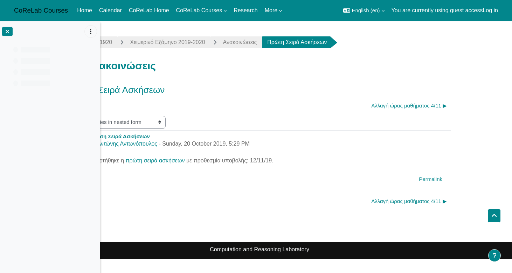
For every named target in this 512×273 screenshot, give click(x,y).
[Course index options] (90, 31)
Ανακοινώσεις (286, 42)
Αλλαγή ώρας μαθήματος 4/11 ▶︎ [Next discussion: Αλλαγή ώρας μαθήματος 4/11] (455, 105)
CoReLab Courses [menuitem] (199, 10)
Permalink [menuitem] (477, 179)
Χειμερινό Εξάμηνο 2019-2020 (214, 42)
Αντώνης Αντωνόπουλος (174, 144)
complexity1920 (139, 42)
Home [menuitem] (84, 10)
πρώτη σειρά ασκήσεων (201, 160)
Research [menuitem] (245, 10)
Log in (490, 10)
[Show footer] (494, 255)
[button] (363, 10)
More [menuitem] (271, 10)
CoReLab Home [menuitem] (149, 10)
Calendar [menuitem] (110, 10)
